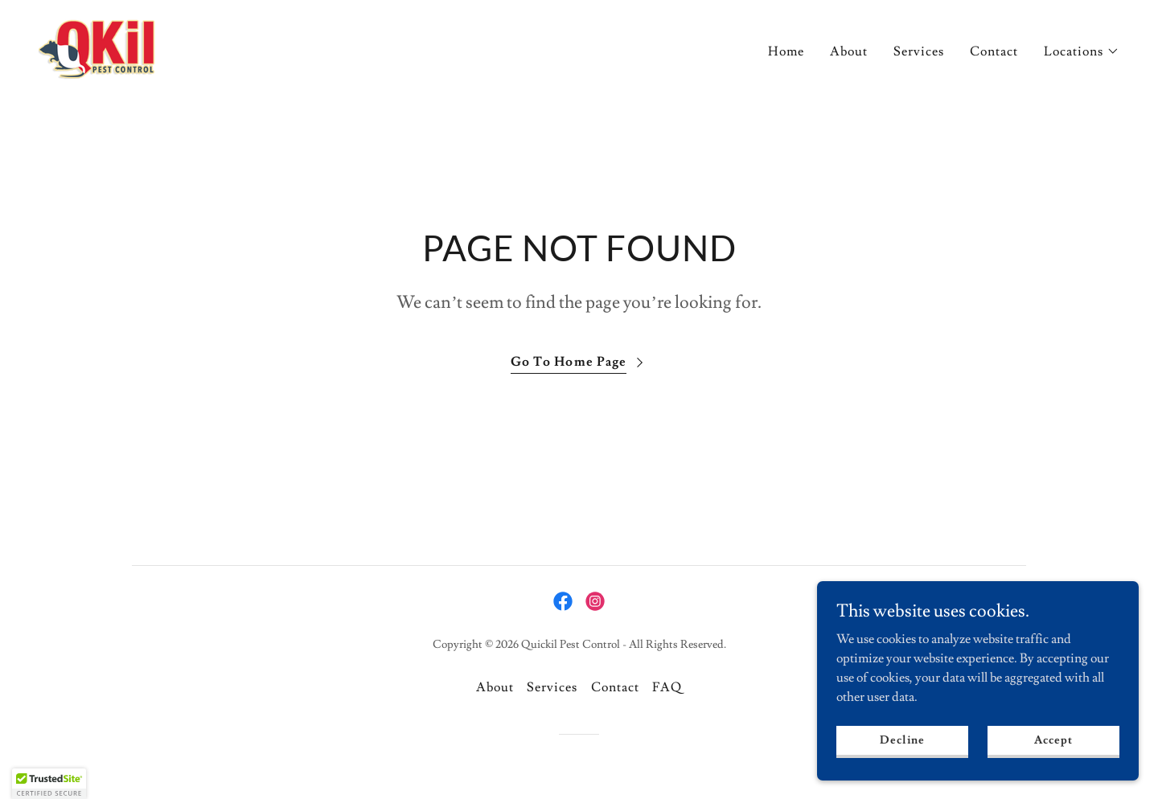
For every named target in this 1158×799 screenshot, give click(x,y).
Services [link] (918, 51)
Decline (902, 739)
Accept (1053, 739)
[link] (97, 47)
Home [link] (786, 51)
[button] (1081, 51)
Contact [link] (994, 51)
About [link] (849, 51)
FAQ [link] (667, 687)
